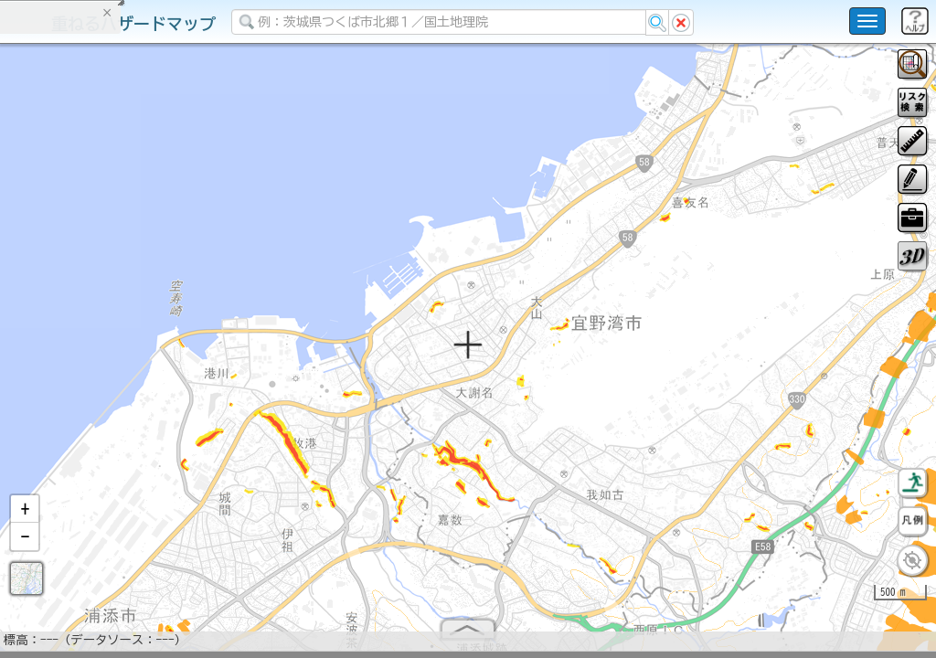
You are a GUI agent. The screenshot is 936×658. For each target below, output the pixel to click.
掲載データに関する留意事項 (100, 310)
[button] (24, 516)
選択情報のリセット (193, 360)
